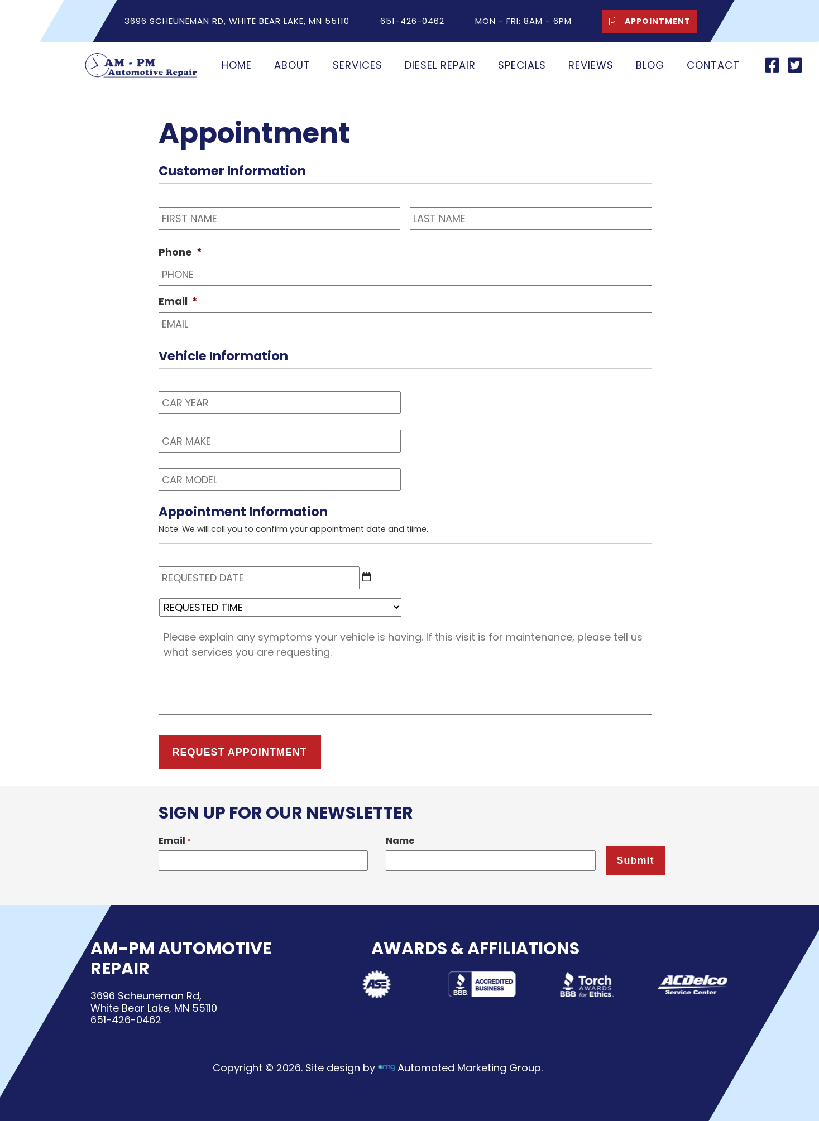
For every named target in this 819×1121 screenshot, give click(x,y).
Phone (180, 252)
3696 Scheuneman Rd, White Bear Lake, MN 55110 (236, 21)
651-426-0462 (125, 1020)
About (292, 65)
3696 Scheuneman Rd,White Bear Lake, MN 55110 (153, 1002)
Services (357, 65)
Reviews (591, 65)
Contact (713, 65)
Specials (522, 65)
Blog (650, 65)
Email (178, 301)
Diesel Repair (440, 65)
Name (400, 840)
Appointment (647, 21)
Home (237, 65)
